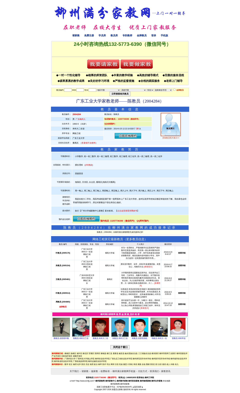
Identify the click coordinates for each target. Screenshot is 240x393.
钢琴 (100, 364)
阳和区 (97, 353)
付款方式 (142, 371)
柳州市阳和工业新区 (167, 353)
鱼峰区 (73, 353)
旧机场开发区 (66, 356)
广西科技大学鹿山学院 (85, 359)
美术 (104, 364)
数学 (66, 364)
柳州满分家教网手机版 (123, 371)
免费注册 (89, 35)
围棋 (148, 364)
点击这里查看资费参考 (127, 211)
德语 (164, 364)
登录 (153, 35)
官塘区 (91, 353)
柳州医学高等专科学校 (161, 359)
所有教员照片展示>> (170, 138)
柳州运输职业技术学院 (97, 361)
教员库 (114, 35)
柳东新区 (155, 353)
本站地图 (166, 381)
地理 (91, 364)
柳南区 (67, 353)
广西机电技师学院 (80, 361)
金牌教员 (142, 35)
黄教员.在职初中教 (61, 338)
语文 (70, 364)
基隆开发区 (77, 356)
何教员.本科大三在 (120, 338)
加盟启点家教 (117, 389)
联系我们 (154, 371)
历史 (87, 364)
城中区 (79, 353)
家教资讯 (165, 371)
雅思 (125, 364)
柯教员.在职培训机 (139, 338)
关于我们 (74, 371)
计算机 (130, 364)
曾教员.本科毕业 (178, 338)
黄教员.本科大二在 (100, 338)
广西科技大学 (70, 359)
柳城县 (103, 353)
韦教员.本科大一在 (159, 338)
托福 (121, 364)
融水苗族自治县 (131, 353)
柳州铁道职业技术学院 (63, 361)
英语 (83, 364)
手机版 (164, 35)
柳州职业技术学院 (102, 359)
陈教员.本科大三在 (80, 338)
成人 (168, 364)
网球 (112, 364)
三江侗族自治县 (144, 353)
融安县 (121, 353)
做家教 (94, 371)
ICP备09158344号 (124, 387)
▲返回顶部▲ (137, 387)
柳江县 (109, 353)
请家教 (76, 35)
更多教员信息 (135, 239)
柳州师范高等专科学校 (142, 359)
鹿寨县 (115, 353)
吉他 (143, 364)
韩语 (135, 364)
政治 (96, 364)
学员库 (102, 35)
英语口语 (154, 364)
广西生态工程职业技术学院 (121, 359)
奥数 (139, 364)
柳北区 (85, 353)
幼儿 (176, 364)
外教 (172, 364)
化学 (79, 364)
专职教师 (127, 35)
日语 (116, 364)
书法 (108, 364)
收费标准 (105, 371)
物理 (75, 364)
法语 (160, 364)
